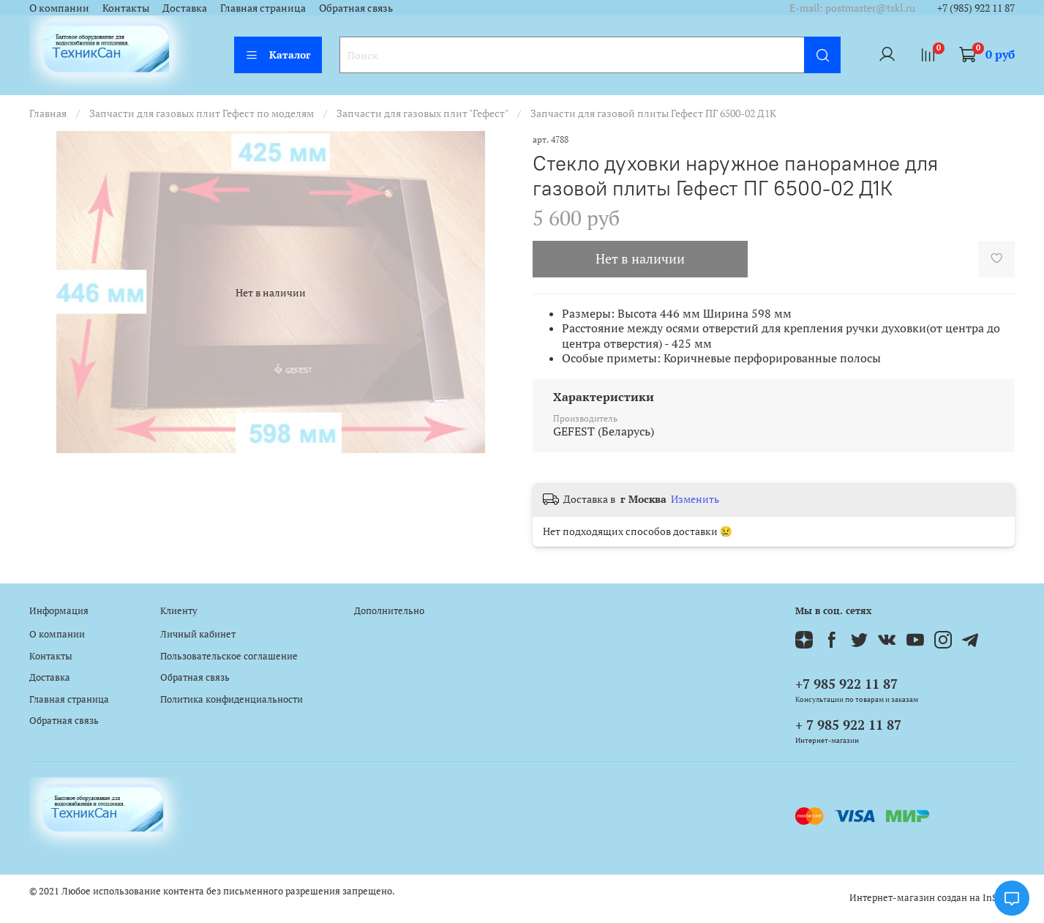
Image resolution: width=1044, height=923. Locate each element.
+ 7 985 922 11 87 (848, 724)
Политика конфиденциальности (231, 699)
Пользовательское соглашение (229, 656)
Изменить (695, 499)
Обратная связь (356, 8)
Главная (48, 113)
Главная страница (263, 8)
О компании (59, 8)
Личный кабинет (198, 634)
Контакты (125, 8)
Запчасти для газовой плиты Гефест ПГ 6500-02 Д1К (653, 113)
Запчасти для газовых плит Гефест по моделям (201, 113)
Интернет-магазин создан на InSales (932, 898)
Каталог (278, 54)
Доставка (184, 8)
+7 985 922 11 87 (846, 683)
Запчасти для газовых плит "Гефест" (422, 113)
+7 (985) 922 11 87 (976, 8)
